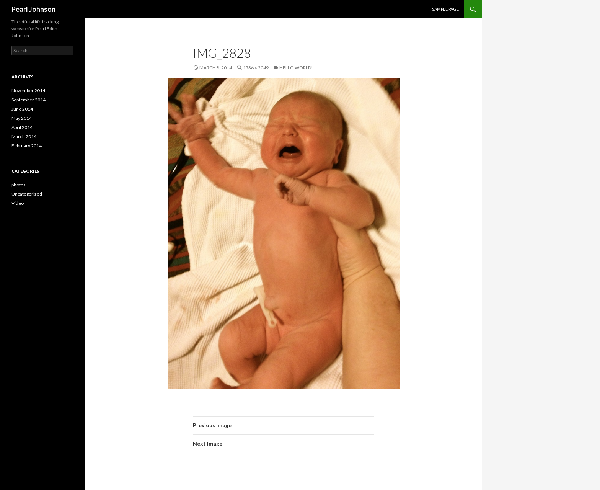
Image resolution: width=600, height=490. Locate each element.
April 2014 (22, 127)
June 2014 (22, 109)
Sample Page (445, 9)
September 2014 (28, 100)
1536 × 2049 (256, 67)
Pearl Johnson (33, 9)
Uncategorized (26, 194)
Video (17, 203)
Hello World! (296, 67)
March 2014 (23, 136)
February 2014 (26, 146)
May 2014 (21, 118)
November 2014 (28, 90)
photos (18, 185)
